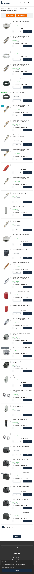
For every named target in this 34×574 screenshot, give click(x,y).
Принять (17, 570)
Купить (28, 31)
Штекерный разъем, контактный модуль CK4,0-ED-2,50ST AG (21, 277)
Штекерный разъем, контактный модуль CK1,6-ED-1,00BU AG (21, 106)
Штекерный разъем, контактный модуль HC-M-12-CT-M (21, 376)
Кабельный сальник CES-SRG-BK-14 (21, 473)
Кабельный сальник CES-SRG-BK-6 (21, 459)
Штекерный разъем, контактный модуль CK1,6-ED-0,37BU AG (21, 120)
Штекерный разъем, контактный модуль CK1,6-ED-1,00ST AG (21, 135)
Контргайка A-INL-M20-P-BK (19, 79)
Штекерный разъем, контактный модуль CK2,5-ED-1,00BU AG (21, 64)
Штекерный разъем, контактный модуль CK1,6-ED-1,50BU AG (21, 150)
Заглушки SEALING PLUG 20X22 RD (21, 292)
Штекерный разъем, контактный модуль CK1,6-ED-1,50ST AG (21, 192)
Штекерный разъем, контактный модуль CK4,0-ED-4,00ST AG (21, 319)
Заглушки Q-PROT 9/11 (18, 206)
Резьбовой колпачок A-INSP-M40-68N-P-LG (22, 235)
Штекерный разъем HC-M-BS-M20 (21, 347)
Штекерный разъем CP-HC (19, 164)
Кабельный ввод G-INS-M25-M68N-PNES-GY (21, 333)
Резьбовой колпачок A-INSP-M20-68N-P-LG (22, 22)
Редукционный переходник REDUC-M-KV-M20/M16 (22, 391)
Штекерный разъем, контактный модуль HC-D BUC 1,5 (21, 220)
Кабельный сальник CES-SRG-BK (21, 512)
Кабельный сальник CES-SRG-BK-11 (21, 486)
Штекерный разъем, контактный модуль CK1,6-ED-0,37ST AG (21, 178)
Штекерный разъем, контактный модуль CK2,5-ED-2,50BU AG (21, 37)
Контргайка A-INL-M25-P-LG (19, 51)
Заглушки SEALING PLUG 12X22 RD (21, 305)
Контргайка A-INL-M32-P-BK (19, 92)
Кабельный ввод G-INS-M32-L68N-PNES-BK (21, 361)
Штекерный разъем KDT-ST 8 (20, 419)
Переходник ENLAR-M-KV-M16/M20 (21, 433)
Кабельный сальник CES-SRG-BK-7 (21, 446)
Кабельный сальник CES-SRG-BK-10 (21, 499)
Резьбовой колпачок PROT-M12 (20, 249)
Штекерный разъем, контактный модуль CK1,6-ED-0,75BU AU (21, 263)
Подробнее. (14, 567)
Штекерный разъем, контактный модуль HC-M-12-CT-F (21, 405)
